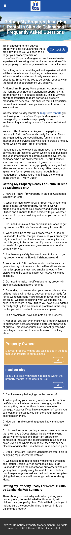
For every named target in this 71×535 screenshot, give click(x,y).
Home (31, 528)
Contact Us (58, 49)
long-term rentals (50, 113)
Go (58, 360)
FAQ (22, 528)
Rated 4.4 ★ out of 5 (50, 528)
